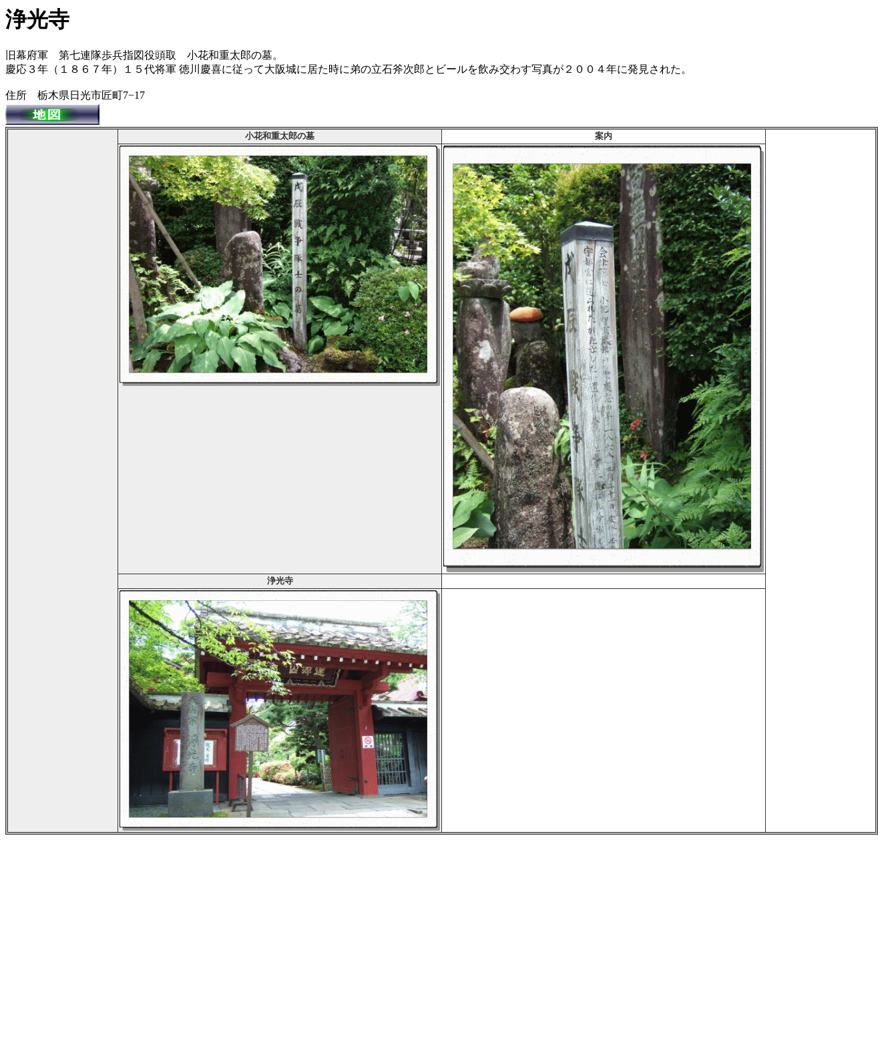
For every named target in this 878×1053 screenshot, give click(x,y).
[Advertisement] (62, 331)
